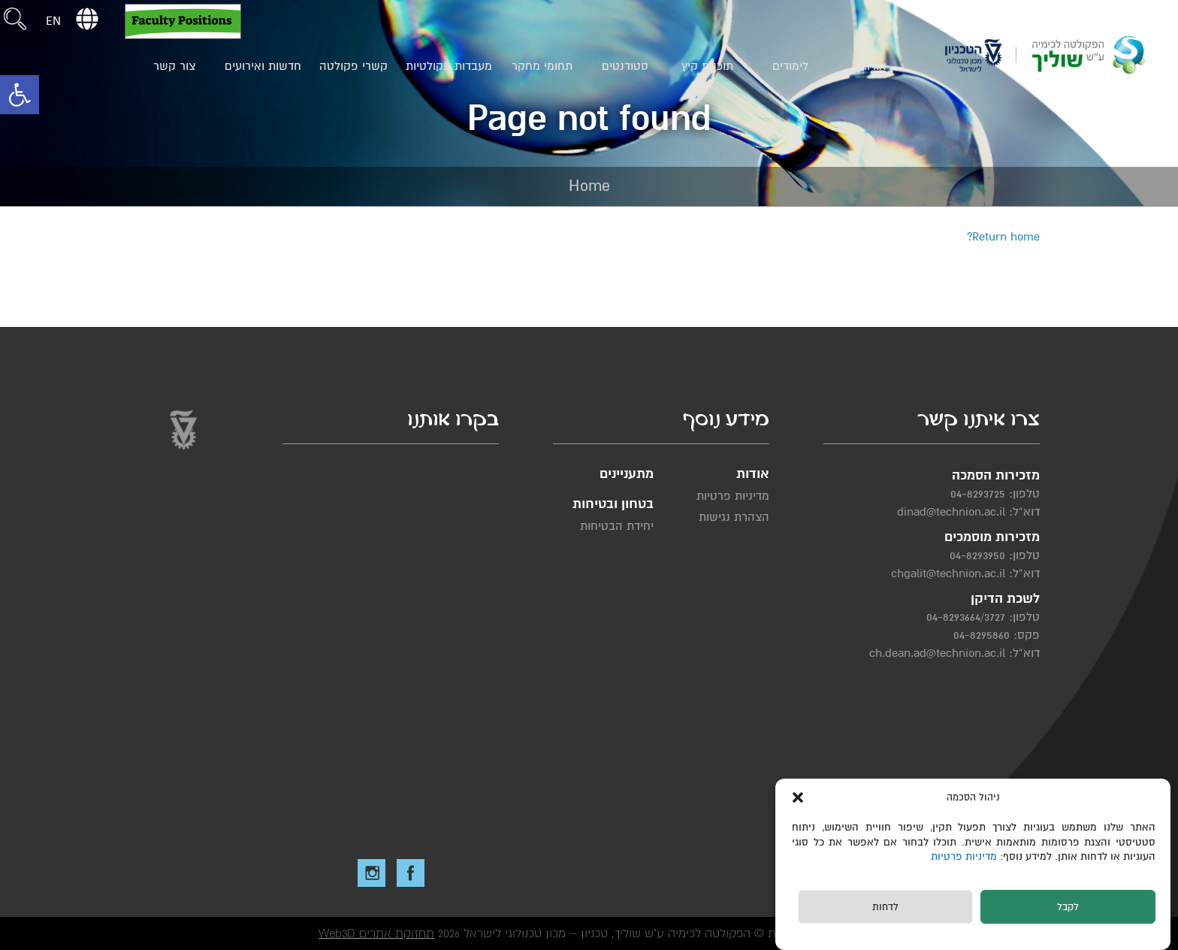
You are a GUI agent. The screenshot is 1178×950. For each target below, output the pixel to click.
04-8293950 (977, 555)
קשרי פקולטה (353, 66)
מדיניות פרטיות (965, 856)
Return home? (1003, 236)
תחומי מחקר (542, 66)
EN (53, 21)
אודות (873, 66)
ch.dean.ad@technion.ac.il (937, 653)
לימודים (790, 66)
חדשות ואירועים (263, 66)
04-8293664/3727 (965, 617)
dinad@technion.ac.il (951, 511)
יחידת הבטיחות (617, 526)
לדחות (885, 907)
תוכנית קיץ (707, 66)
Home (589, 186)
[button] (19, 94)
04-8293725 (977, 493)
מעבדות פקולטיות (449, 66)
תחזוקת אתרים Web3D (376, 933)
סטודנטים (625, 66)
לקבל (1068, 907)
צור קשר (174, 66)
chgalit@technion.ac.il (948, 573)
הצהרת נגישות (734, 517)
